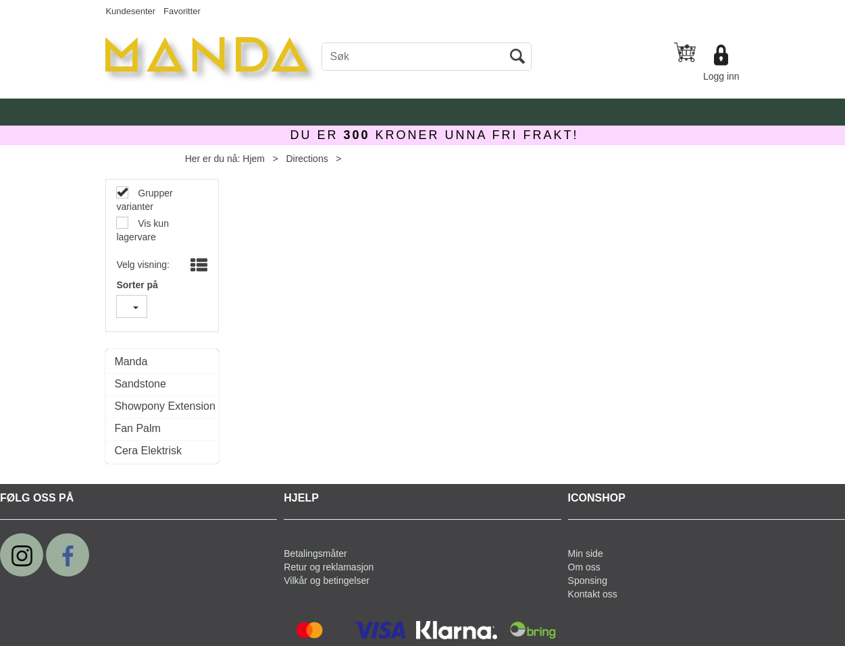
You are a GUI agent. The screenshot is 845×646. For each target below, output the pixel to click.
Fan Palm (137, 428)
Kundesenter (130, 11)
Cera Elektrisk (148, 450)
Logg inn (721, 76)
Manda (130, 361)
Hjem (253, 158)
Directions (307, 158)
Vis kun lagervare (142, 230)
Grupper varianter (144, 200)
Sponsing (587, 580)
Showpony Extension (162, 406)
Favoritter (182, 11)
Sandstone (140, 383)
